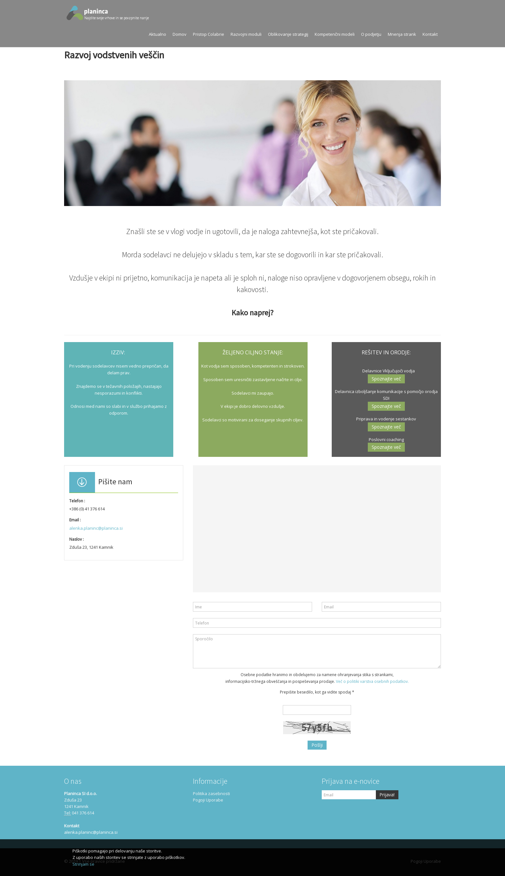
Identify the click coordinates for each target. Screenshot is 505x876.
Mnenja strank (402, 34)
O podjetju (371, 34)
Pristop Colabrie (208, 34)
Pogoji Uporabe (208, 800)
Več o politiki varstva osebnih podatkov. (372, 681)
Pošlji (317, 745)
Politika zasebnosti (211, 793)
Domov (179, 34)
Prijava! (387, 795)
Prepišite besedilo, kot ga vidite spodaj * (317, 692)
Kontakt (430, 34)
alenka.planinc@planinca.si (96, 528)
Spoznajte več (386, 379)
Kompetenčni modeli (335, 34)
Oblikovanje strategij (288, 34)
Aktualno (157, 34)
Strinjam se (83, 864)
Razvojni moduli (246, 34)
